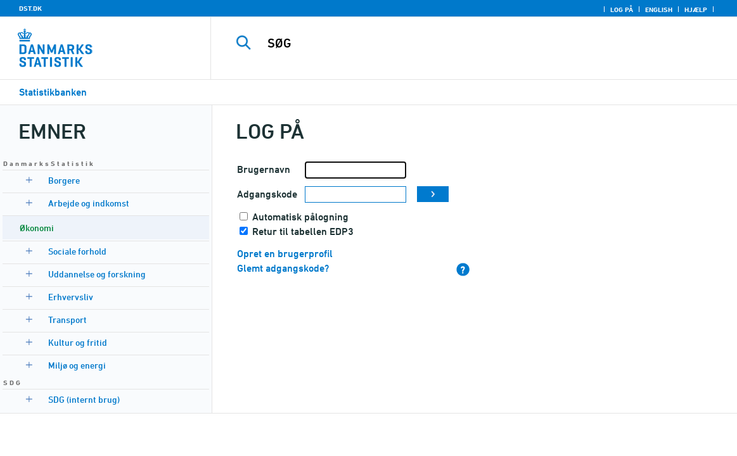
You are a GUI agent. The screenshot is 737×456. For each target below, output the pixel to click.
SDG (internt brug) (84, 399)
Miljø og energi (77, 365)
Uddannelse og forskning (97, 274)
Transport (67, 319)
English (658, 9)
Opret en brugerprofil (285, 254)
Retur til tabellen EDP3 (303, 231)
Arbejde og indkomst (88, 203)
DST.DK (30, 8)
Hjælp (695, 9)
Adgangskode (267, 194)
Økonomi (37, 227)
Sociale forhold (77, 251)
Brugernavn (263, 169)
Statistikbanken (53, 92)
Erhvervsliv (70, 296)
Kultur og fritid (77, 342)
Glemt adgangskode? (283, 268)
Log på (621, 9)
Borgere (64, 180)
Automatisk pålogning (300, 217)
